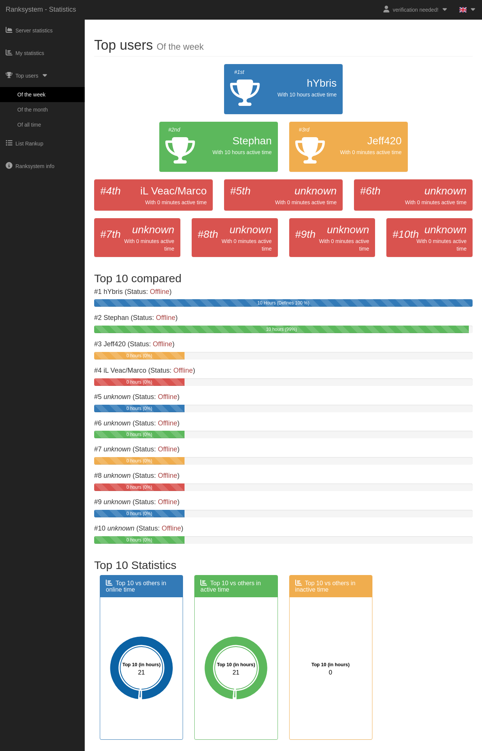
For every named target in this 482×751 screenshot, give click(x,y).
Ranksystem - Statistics (41, 9)
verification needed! (415, 9)
